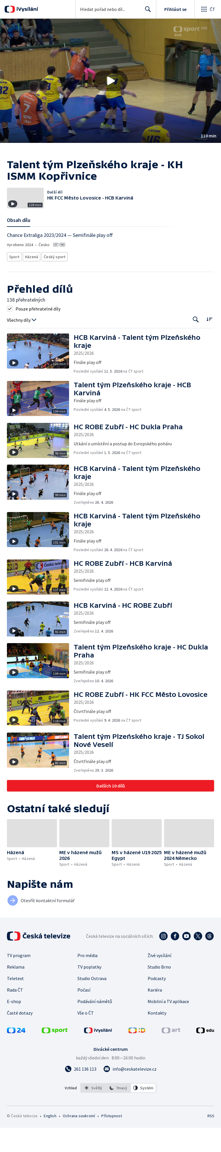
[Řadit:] (209, 343)
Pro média (87, 979)
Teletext (15, 1002)
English (50, 1140)
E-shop (14, 1025)
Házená (32, 281)
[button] (110, 81)
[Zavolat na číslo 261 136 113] (80, 1093)
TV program (19, 979)
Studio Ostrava (91, 1002)
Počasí (83, 1014)
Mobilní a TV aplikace (168, 1025)
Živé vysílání (159, 979)
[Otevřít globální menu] (208, 9)
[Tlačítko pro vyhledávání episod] (196, 343)
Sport (14, 281)
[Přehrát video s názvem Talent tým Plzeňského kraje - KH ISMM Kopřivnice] (110, 80)
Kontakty (157, 1037)
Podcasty (157, 1002)
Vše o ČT (85, 1037)
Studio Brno (159, 991)
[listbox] (118, 1112)
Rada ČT (15, 1014)
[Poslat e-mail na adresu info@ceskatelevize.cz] (130, 1093)
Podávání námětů (94, 1025)
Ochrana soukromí (79, 1140)
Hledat (146, 11)
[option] (93, 1112)
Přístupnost (111, 1140)
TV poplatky (89, 991)
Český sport (54, 281)
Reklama (15, 991)
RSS (210, 1140)
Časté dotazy (20, 1037)
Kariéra (155, 1014)
